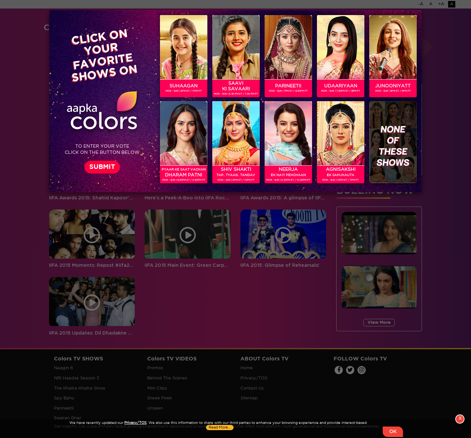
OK (392, 432)
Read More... (220, 427)
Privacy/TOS (135, 423)
